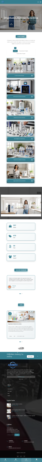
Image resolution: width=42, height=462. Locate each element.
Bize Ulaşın (30, 356)
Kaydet (17, 434)
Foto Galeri (10, 391)
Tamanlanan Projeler (23, 51)
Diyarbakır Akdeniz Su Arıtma (17, 404)
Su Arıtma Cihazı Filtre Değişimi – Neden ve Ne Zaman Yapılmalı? (23, 415)
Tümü (15, 51)
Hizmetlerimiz (10, 389)
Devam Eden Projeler (21, 54)
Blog (8, 393)
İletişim (9, 395)
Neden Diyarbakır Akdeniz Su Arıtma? (18, 409)
